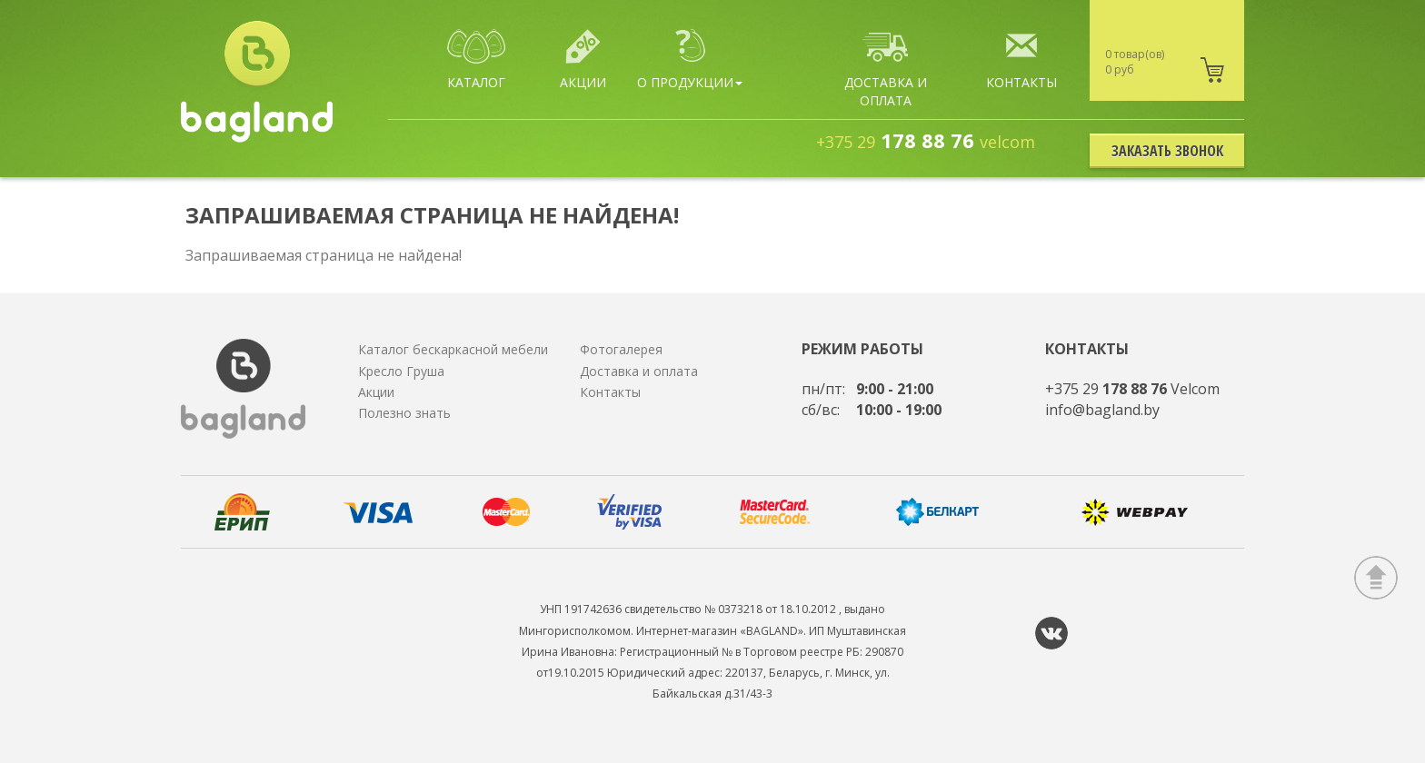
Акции (376, 392)
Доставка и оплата (639, 371)
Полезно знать (404, 412)
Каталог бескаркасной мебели (453, 349)
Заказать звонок (1167, 151)
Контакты (610, 392)
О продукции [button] (689, 60)
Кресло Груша (401, 371)
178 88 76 (925, 140)
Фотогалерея (621, 349)
